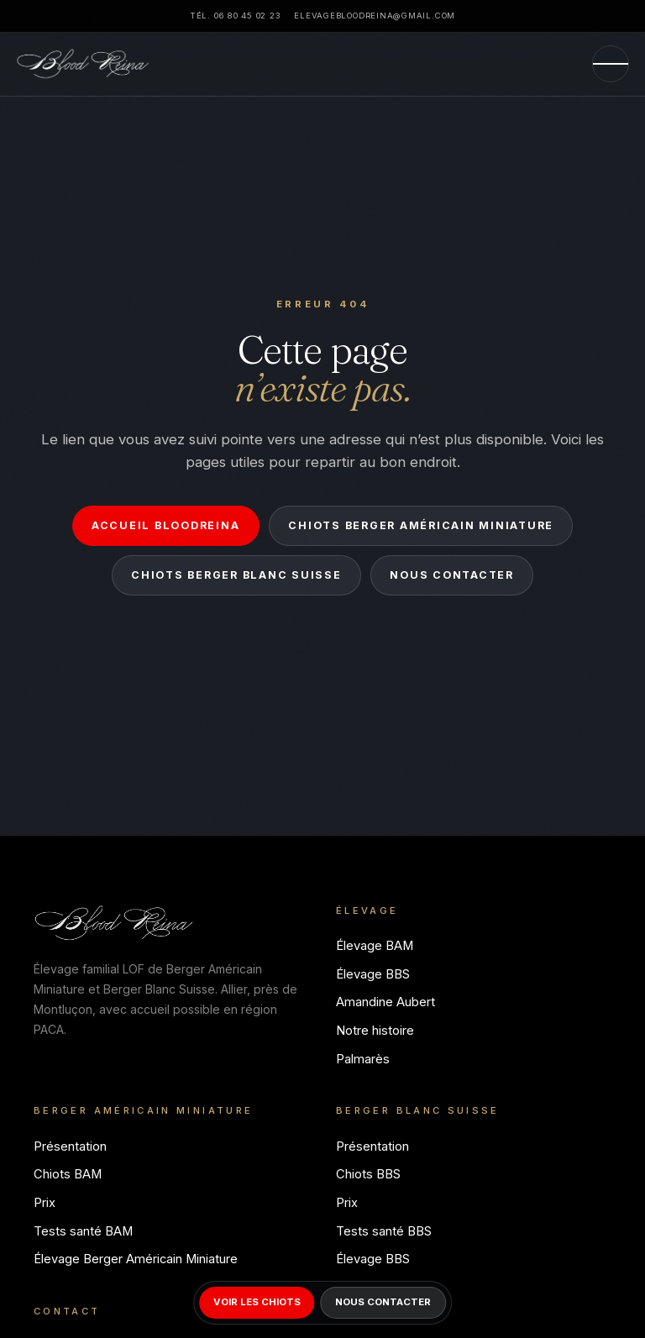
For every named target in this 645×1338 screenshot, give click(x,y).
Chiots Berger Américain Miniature (420, 525)
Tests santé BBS (384, 1231)
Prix (44, 1202)
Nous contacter (451, 575)
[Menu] (610, 63)
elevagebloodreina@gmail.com (374, 15)
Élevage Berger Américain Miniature (136, 1259)
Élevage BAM (374, 945)
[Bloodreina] (83, 64)
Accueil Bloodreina (165, 525)
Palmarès (363, 1059)
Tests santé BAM (83, 1231)
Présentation (70, 1146)
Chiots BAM (68, 1174)
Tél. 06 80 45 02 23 (235, 15)
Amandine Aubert (385, 1002)
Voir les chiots (257, 1302)
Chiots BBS (368, 1174)
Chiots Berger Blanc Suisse (236, 575)
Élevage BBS (373, 974)
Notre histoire (375, 1030)
